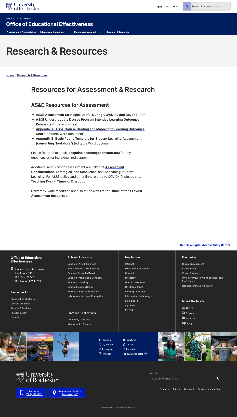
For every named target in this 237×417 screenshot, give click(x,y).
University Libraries (79, 319)
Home (10, 75)
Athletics (189, 318)
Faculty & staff (18, 312)
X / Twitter (106, 344)
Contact (129, 273)
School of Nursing (78, 282)
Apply (160, 6)
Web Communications (137, 268)
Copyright (189, 389)
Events (188, 313)
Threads (105, 353)
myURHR (130, 305)
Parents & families (21, 308)
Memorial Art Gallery (79, 324)
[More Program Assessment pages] (99, 32)
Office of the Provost (20, 18)
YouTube (129, 339)
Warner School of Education (83, 291)
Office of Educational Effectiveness (49, 24)
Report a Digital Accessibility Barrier (205, 245)
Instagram (106, 349)
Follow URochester (135, 353)
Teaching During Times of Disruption (59, 181)
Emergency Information (209, 389)
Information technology (138, 296)
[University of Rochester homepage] (22, 6)
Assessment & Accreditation (21, 31)
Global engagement (193, 263)
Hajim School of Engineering (84, 268)
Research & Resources (117, 31)
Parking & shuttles (135, 291)
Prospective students (23, 298)
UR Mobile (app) (134, 286)
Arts (187, 324)
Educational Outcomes (52, 31)
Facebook (105, 339)
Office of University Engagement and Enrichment (202, 279)
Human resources (135, 282)
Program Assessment (85, 31)
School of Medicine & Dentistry (85, 277)
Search (153, 373)
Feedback (164, 389)
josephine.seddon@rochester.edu (94, 152)
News (187, 308)
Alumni (15, 317)
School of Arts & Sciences (82, 263)
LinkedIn (129, 349)
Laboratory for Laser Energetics (85, 296)
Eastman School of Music (82, 273)
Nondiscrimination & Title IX (197, 285)
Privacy (176, 389)
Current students (20, 303)
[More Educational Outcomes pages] (67, 32)
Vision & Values (190, 273)
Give (175, 6)
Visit (168, 6)
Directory (130, 277)
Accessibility (189, 268)
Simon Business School (81, 286)
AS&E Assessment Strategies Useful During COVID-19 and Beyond (86, 114)
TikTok (128, 344)
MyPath (129, 310)
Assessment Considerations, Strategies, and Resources (77, 169)
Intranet (129, 263)
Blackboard (131, 300)
